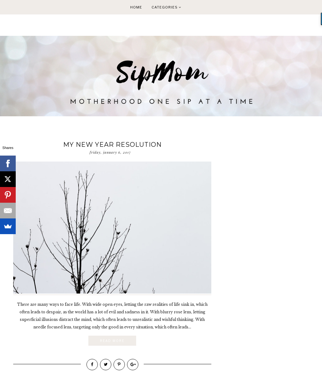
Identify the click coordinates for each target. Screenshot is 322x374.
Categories (166, 7)
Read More (112, 341)
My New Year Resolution (112, 144)
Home (136, 7)
